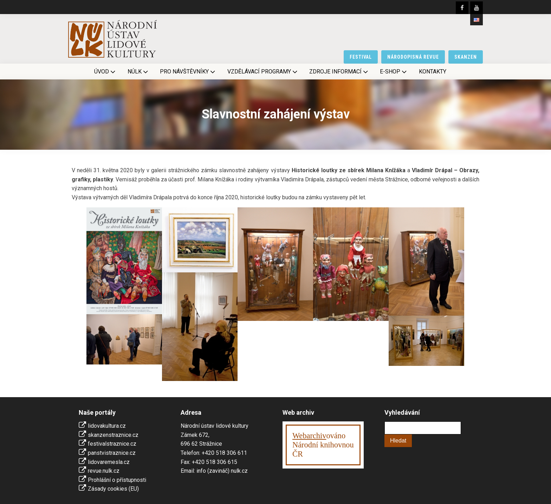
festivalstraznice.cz (112, 443)
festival (361, 57)
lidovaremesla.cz (109, 462)
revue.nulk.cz (103, 470)
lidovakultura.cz (107, 425)
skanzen (465, 57)
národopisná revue (413, 57)
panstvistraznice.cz (112, 453)
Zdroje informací (339, 72)
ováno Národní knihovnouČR (323, 444)
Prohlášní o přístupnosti (117, 480)
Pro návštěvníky (188, 72)
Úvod (105, 72)
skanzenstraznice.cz (113, 435)
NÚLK (138, 72)
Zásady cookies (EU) (113, 488)
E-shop (394, 72)
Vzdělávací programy (263, 72)
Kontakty (432, 71)
